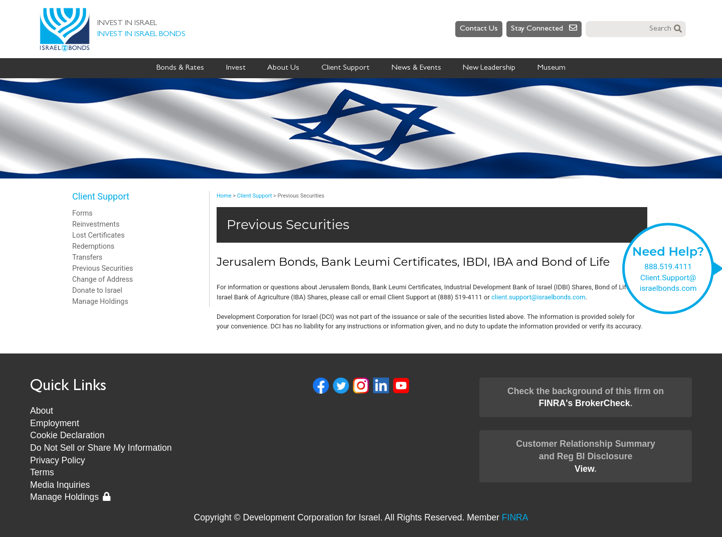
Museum (551, 68)
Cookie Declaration (67, 435)
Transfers (87, 257)
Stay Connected (544, 28)
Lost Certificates (98, 235)
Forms (82, 213)
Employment (54, 423)
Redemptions (93, 246)
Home (224, 196)
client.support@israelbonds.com (538, 297)
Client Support (345, 68)
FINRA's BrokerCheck (584, 403)
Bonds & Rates (180, 68)
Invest (236, 68)
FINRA (515, 517)
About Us (283, 68)
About (41, 411)
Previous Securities (102, 268)
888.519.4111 (668, 266)
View (584, 469)
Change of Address (102, 279)
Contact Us (479, 29)
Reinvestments (95, 224)
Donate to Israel (97, 290)
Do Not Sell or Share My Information (101, 448)
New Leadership (489, 68)
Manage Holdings (100, 301)
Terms (42, 472)
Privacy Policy (57, 460)
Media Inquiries (60, 485)
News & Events (416, 68)
